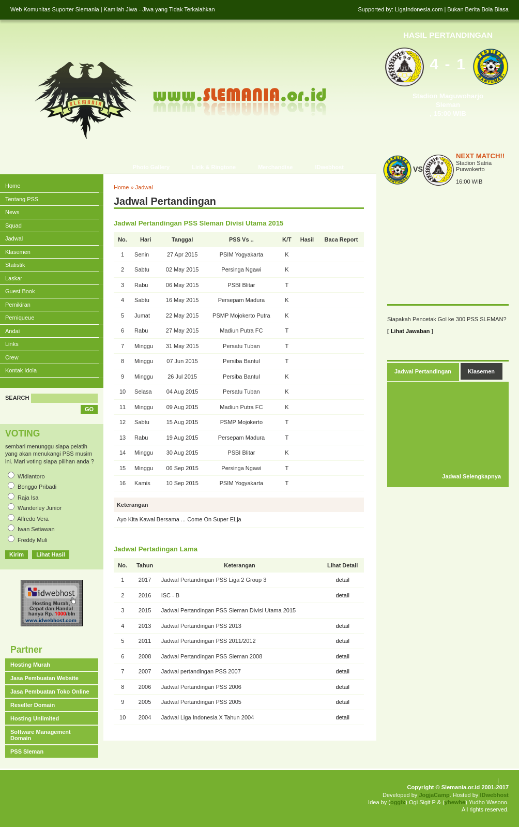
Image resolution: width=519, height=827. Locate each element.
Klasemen (481, 371)
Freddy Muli (32, 540)
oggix (397, 802)
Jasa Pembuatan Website (44, 678)
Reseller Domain (32, 705)
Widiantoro (31, 476)
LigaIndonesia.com (418, 9)
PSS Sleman (26, 751)
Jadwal (144, 187)
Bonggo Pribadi (37, 487)
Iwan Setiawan (36, 529)
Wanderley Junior (40, 508)
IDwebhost (494, 795)
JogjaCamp (434, 795)
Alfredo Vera (33, 519)
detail (342, 580)
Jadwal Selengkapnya (471, 476)
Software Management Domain (40, 735)
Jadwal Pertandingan (422, 371)
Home (121, 187)
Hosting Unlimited (34, 718)
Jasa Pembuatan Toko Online (49, 691)
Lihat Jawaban (410, 331)
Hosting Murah (30, 664)
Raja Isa (28, 497)
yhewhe (455, 802)
